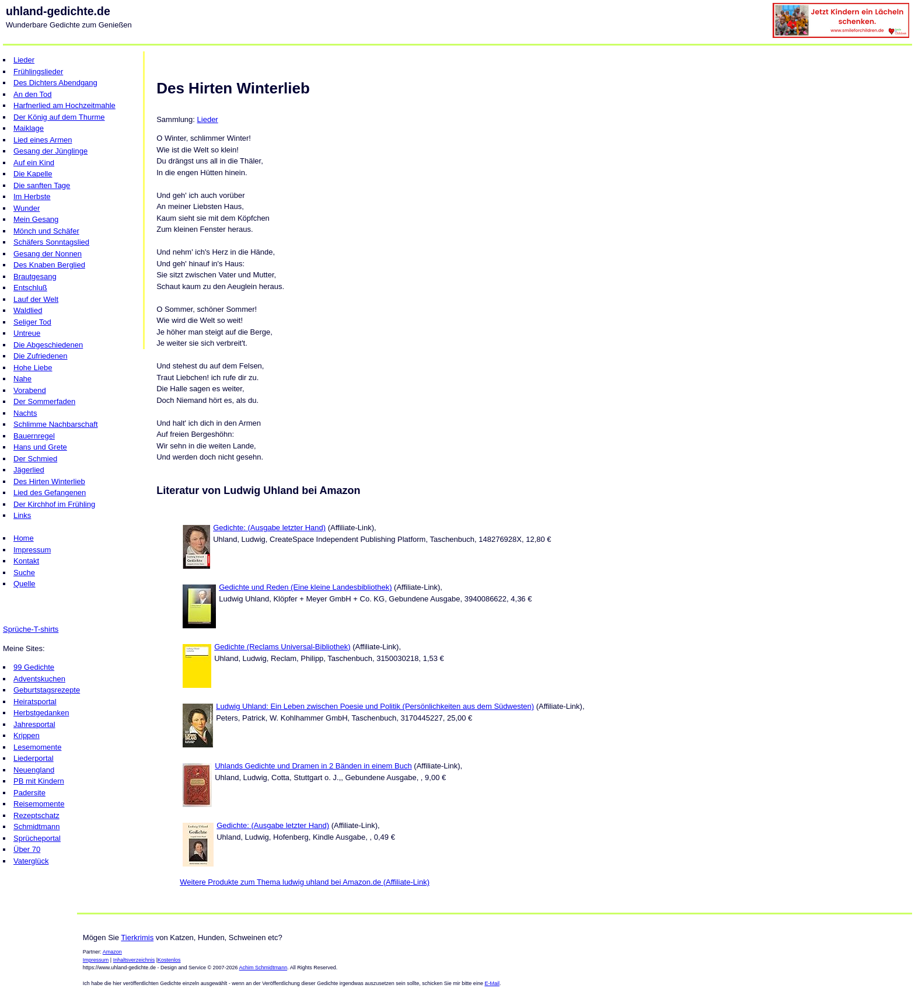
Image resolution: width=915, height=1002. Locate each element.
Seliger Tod (32, 322)
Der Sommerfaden (44, 401)
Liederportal (33, 758)
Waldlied (27, 310)
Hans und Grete (40, 447)
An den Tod (32, 94)
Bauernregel (34, 436)
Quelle (24, 583)
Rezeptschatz (36, 815)
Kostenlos (169, 960)
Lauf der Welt (35, 299)
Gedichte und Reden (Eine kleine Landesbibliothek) (305, 587)
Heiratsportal (35, 701)
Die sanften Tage (41, 185)
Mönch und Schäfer (46, 231)
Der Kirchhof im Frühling (54, 504)
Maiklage (28, 128)
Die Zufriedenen (40, 356)
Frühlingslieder (38, 71)
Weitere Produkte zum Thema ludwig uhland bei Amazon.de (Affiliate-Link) (304, 882)
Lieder (23, 59)
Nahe (22, 378)
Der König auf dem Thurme (59, 117)
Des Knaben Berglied (49, 264)
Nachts (25, 413)
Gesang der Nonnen (47, 253)
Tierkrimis (137, 937)
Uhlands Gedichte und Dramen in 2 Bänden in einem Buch (313, 765)
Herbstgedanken (41, 712)
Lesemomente (37, 747)
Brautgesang (35, 276)
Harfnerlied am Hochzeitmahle (64, 105)
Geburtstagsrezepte (46, 690)
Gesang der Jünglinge (50, 151)
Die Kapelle (33, 173)
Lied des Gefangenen (49, 492)
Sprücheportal (37, 838)
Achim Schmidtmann (263, 967)
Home (23, 538)
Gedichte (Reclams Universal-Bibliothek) (282, 646)
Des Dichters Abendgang (55, 82)
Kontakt (26, 560)
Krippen (26, 735)
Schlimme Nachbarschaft (55, 424)
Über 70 (26, 849)
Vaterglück (30, 861)
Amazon (112, 952)
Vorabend (29, 390)
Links (22, 515)
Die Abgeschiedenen (48, 344)
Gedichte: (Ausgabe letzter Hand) (269, 527)
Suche (24, 572)
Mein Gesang (35, 219)
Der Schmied (35, 458)
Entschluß (30, 287)
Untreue (26, 333)
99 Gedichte (33, 667)
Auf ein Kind (33, 162)
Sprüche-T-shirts (30, 629)
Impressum (32, 549)
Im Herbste (32, 196)
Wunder (26, 208)
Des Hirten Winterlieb (49, 481)
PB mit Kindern (38, 781)
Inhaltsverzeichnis (134, 960)
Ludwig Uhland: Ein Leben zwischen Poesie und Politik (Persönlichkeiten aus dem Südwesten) (375, 706)
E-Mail (492, 983)
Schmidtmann (36, 826)
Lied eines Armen (42, 139)
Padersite (29, 792)
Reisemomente (38, 803)
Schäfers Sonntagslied (51, 242)
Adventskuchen (39, 678)
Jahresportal (34, 724)
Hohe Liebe (33, 367)
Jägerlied (28, 469)
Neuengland (33, 770)
